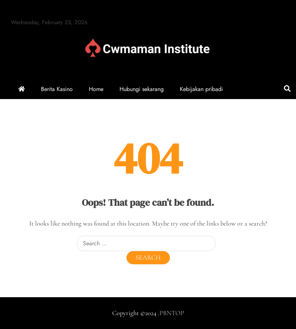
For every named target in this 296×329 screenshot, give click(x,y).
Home (96, 89)
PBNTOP (171, 313)
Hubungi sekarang (141, 89)
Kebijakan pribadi (201, 89)
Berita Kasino (57, 89)
